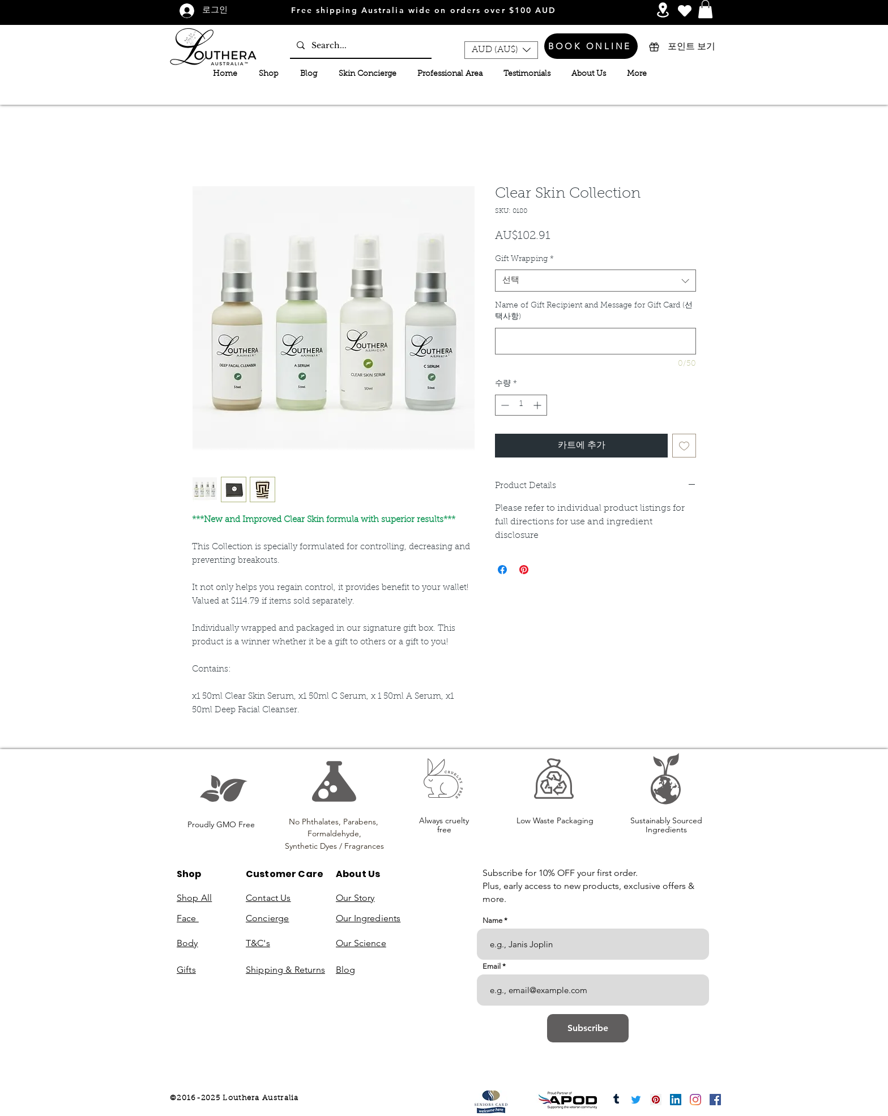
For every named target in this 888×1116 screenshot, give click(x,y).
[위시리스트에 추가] (684, 445)
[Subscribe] (588, 1028)
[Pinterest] (655, 1099)
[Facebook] (715, 1099)
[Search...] (359, 45)
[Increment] (538, 405)
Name (492, 920)
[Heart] (684, 10)
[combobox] (595, 281)
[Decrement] (504, 405)
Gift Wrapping (524, 259)
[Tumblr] (616, 1099)
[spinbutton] (521, 405)
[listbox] (501, 50)
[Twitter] (636, 1099)
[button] (705, 9)
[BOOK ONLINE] (591, 46)
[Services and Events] (663, 10)
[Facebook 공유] (502, 569)
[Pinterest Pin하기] (524, 569)
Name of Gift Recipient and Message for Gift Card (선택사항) (594, 311)
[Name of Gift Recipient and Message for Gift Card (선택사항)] (595, 341)
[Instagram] (695, 1099)
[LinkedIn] (675, 1099)
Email (492, 966)
